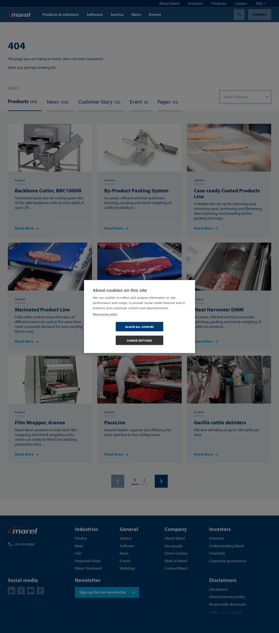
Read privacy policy (105, 321)
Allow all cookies (114, 334)
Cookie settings (164, 334)
